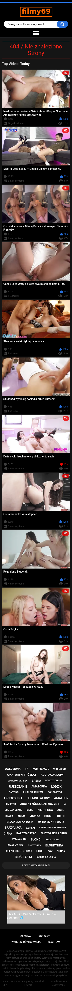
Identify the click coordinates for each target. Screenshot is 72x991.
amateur (61, 798)
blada (9, 816)
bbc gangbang (13, 810)
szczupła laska (46, 857)
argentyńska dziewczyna (39, 804)
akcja (21, 816)
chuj (39, 851)
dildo (61, 816)
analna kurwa (33, 792)
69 (65, 804)
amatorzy (34, 845)
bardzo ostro (26, 833)
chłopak (35, 816)
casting (14, 792)
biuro (29, 810)
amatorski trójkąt (21, 775)
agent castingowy (19, 851)
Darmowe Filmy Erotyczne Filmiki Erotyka (28, 983)
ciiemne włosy (38, 798)
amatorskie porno (54, 833)
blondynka (54, 845)
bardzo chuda (53, 780)
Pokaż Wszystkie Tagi (36, 865)
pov (50, 851)
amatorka (39, 786)
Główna (25, 936)
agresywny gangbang (52, 827)
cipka (8, 833)
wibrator (59, 768)
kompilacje (41, 768)
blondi (36, 839)
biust (48, 816)
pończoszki (55, 792)
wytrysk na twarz (51, 821)
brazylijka (13, 827)
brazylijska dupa (20, 822)
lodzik (56, 786)
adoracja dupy (52, 775)
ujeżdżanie (18, 786)
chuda (61, 851)
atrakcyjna (19, 839)
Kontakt (44, 936)
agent (61, 809)
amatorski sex (17, 780)
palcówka (52, 839)
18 (26, 769)
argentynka (13, 798)
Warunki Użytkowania (26, 941)
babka (36, 780)
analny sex (15, 845)
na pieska (45, 810)
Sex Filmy (54, 941)
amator (11, 804)
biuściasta (23, 857)
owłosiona (13, 768)
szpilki (30, 827)
